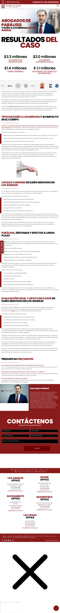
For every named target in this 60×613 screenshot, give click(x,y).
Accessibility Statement (20, 537)
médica (13, 310)
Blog (32, 536)
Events (53, 536)
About (4, 536)
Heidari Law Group (14, 106)
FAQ (36, 536)
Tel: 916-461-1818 (15, 507)
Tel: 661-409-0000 (44, 506)
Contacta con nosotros (46, 2)
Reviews (47, 536)
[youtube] (12, 540)
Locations (10, 536)
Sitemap (41, 536)
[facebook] (2, 540)
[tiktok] (10, 540)
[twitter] (8, 540)
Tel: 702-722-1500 (30, 524)
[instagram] (4, 540)
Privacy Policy (6, 537)
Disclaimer (31, 537)
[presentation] (12, 448)
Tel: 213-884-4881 (15, 487)
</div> (10, 607)
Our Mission (18, 536)
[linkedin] (6, 540)
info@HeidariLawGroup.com (15, 490)
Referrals (27, 536)
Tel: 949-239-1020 (44, 488)
